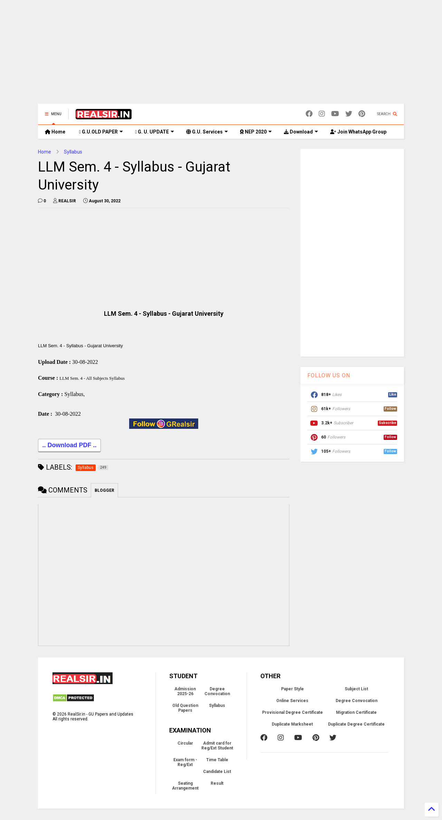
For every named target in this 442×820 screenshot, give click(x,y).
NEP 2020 (256, 132)
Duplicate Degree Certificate (356, 725)
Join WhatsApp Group (358, 132)
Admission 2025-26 (185, 692)
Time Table (217, 760)
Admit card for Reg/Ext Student (217, 747)
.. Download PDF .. (69, 447)
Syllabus (73, 152)
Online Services (292, 701)
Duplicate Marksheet (292, 725)
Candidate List (217, 772)
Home (55, 132)
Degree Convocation (217, 692)
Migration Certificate (356, 713)
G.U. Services (207, 132)
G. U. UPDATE (154, 132)
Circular (185, 744)
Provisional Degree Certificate (292, 713)
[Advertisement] (221, 55)
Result (217, 784)
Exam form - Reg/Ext (185, 763)
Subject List (356, 690)
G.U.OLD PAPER (101, 132)
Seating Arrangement (185, 787)
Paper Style (292, 690)
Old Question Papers (185, 709)
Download (301, 132)
